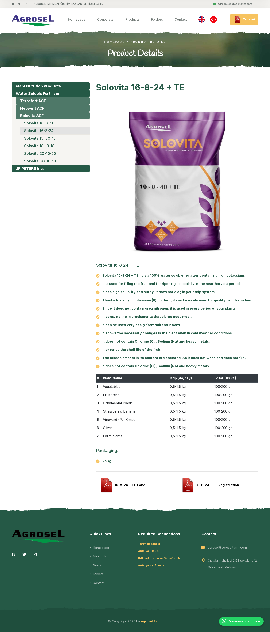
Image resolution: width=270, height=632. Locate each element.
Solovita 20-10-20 (40, 153)
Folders (157, 19)
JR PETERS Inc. (30, 168)
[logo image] (33, 19)
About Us (99, 556)
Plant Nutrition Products (38, 86)
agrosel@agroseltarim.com (232, 3)
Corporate (105, 19)
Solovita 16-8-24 (38, 130)
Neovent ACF (32, 108)
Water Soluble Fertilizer (38, 93)
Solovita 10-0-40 (39, 123)
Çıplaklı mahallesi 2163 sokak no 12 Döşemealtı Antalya (232, 563)
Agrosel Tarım (151, 621)
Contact (180, 19)
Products (132, 19)
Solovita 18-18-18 (39, 146)
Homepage (77, 19)
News (97, 565)
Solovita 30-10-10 (40, 161)
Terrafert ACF (33, 101)
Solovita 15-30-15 (40, 138)
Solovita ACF (32, 115)
